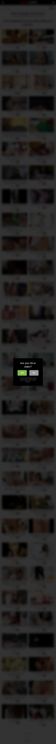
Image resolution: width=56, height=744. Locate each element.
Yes (22, 373)
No (34, 373)
